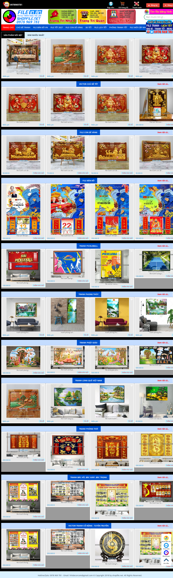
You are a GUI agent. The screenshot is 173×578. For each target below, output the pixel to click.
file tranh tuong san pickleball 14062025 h (156, 274)
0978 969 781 (166, 539)
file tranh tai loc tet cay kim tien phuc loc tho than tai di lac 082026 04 (112, 74)
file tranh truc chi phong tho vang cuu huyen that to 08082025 (156, 463)
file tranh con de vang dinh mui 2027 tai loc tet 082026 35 (156, 170)
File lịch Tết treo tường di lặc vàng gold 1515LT (156, 122)
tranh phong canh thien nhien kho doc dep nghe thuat (67, 332)
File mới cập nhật (139, 27)
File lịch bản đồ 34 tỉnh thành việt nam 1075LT (156, 236)
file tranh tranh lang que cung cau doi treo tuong (112, 419)
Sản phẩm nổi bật (13, 35)
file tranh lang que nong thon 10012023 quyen (67, 419)
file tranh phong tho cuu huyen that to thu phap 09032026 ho (23, 457)
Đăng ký (152, 5)
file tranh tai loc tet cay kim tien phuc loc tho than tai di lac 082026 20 (156, 74)
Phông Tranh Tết (118, 27)
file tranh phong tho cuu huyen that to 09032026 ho (112, 467)
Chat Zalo (166, 546)
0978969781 (12, 4)
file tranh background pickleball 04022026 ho (67, 278)
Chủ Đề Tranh (23, 27)
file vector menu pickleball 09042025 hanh (112, 284)
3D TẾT (88, 27)
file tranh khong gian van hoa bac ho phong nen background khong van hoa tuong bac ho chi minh (23, 514)
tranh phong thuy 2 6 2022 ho (156, 332)
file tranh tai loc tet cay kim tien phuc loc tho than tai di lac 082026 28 (23, 122)
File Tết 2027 (57, 27)
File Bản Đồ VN (40, 27)
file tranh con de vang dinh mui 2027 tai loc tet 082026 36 (112, 170)
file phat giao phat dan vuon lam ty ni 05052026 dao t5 (112, 370)
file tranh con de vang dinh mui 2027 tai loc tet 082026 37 (67, 170)
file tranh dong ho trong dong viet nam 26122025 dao (112, 564)
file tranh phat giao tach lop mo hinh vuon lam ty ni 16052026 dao (23, 370)
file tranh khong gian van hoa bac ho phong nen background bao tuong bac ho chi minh (67, 502)
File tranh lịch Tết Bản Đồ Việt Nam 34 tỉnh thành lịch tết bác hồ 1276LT (67, 236)
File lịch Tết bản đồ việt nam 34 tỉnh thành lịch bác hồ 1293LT (23, 236)
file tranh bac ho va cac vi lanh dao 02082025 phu (156, 503)
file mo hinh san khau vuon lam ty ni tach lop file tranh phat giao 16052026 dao (156, 365)
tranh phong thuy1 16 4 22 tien (112, 332)
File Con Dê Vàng (74, 27)
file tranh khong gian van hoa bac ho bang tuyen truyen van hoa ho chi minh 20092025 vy (112, 515)
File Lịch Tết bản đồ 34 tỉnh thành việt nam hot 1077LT (112, 236)
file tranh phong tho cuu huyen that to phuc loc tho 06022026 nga (67, 467)
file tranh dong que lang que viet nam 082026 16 (67, 74)
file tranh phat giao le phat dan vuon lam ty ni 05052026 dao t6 (67, 370)
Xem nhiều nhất (35, 35)
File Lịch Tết (100, 27)
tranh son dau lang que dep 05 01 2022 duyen (156, 419)
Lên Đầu (166, 561)
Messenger (166, 553)
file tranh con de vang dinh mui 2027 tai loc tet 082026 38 (23, 170)
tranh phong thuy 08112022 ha (23, 332)
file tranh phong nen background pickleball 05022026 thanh (23, 283)
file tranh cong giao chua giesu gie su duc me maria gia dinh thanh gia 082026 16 (23, 74)
